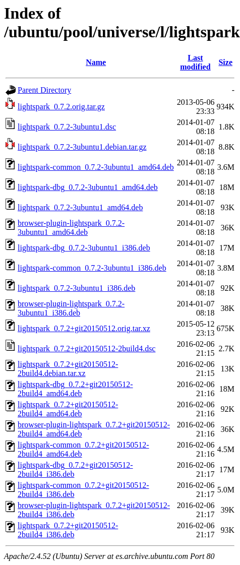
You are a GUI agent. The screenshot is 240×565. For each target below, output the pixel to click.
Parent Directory (44, 90)
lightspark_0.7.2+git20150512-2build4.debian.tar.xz (68, 369)
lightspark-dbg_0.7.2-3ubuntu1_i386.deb (84, 247)
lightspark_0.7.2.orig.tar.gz (61, 106)
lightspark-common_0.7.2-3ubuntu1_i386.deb (92, 268)
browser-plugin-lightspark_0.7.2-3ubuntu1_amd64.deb (71, 227)
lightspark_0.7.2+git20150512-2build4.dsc (86, 348)
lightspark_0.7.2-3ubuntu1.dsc (67, 126)
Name (96, 62)
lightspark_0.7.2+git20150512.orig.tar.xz (84, 328)
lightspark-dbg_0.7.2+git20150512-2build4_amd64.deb (75, 389)
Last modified (195, 62)
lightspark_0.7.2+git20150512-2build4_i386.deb (68, 530)
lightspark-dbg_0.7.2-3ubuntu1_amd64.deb (88, 187)
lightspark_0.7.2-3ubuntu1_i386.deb (76, 288)
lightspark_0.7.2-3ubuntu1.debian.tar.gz (82, 147)
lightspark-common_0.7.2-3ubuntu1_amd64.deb (96, 167)
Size (225, 62)
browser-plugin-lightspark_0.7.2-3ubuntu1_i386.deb (71, 308)
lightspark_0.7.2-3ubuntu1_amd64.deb (80, 207)
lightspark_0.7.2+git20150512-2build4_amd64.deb (68, 409)
